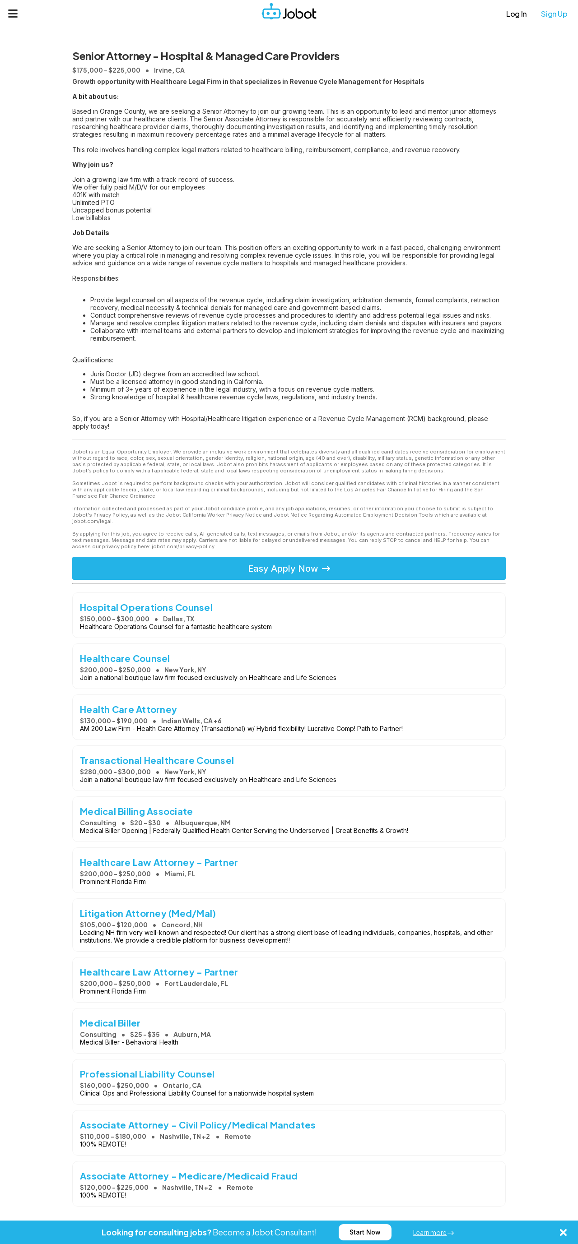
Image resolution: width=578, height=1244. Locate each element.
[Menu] (13, 13)
